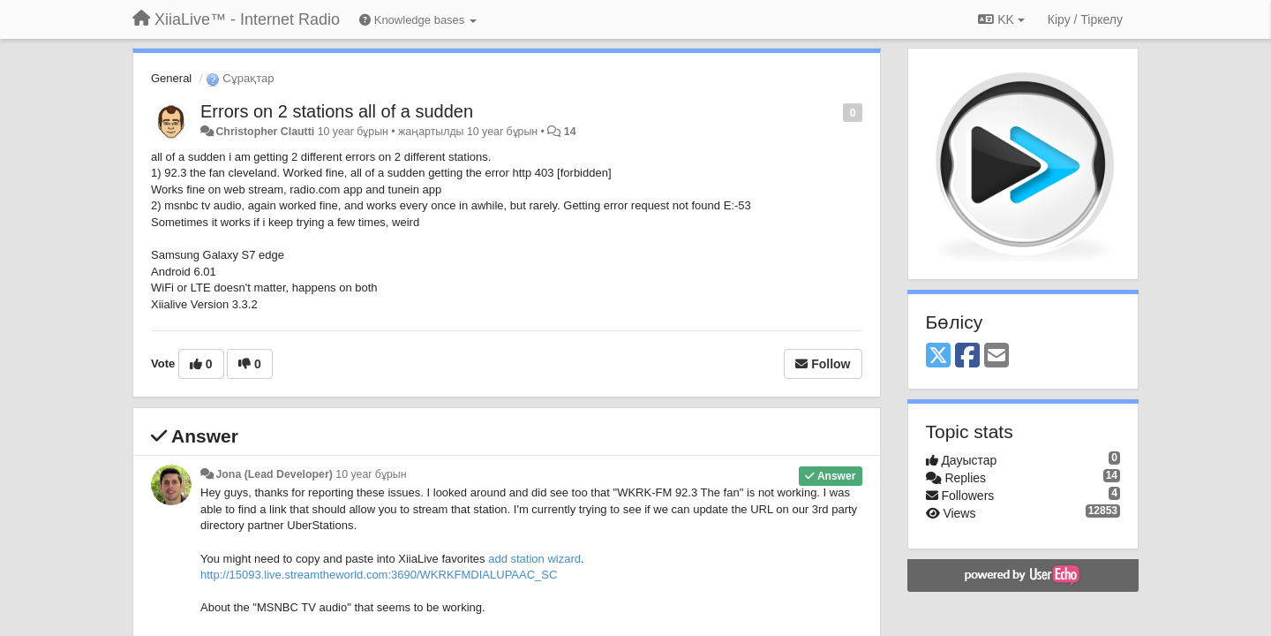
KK (1001, 19)
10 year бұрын (370, 474)
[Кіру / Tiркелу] (1085, 19)
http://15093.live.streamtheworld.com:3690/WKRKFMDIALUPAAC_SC (378, 574)
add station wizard (534, 558)
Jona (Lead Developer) (273, 474)
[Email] (996, 356)
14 (570, 131)
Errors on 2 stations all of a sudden (336, 111)
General (171, 78)
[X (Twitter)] (938, 356)
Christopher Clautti (264, 131)
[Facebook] (967, 356)
